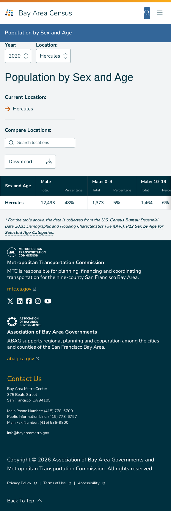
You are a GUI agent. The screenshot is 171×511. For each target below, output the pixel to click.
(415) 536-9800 (54, 422)
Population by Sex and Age (38, 32)
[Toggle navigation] (159, 13)
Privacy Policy (22, 483)
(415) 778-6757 (62, 416)
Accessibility (91, 483)
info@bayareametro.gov (28, 433)
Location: (46, 45)
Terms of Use (57, 483)
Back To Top (24, 501)
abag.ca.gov (23, 359)
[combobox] (45, 142)
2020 (15, 56)
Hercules (50, 56)
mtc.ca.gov (21, 289)
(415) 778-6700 (58, 411)
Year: (10, 45)
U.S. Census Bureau (120, 220)
